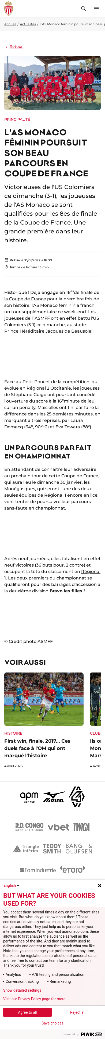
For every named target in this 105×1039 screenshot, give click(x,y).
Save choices (52, 1023)
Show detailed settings (22, 990)
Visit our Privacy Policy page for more (34, 999)
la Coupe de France (25, 298)
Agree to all (27, 1012)
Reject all (77, 1012)
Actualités (28, 24)
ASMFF (42, 318)
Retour (13, 46)
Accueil (10, 24)
